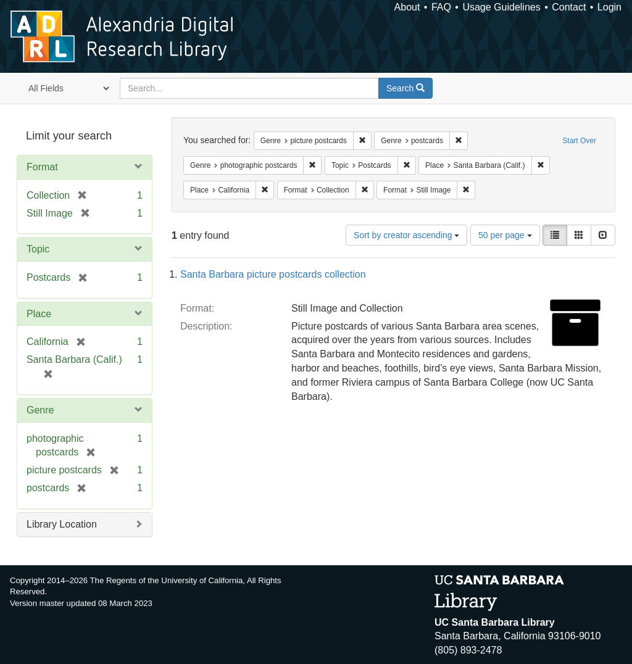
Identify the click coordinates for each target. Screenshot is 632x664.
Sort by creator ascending (406, 235)
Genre (40, 410)
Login (609, 7)
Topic (38, 249)
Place (39, 314)
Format (42, 167)
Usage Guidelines (501, 7)
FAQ (441, 7)
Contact (569, 7)
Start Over (579, 140)
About (407, 7)
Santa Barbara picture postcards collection (273, 274)
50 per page (505, 235)
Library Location (62, 524)
